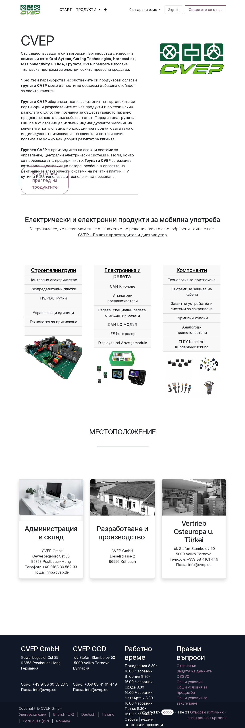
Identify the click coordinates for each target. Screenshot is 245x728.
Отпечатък (186, 666)
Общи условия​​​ (189, 682)
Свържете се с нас (205, 9)
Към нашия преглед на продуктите (44, 180)
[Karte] (122, 617)
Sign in (173, 9)
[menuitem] (66, 9)
